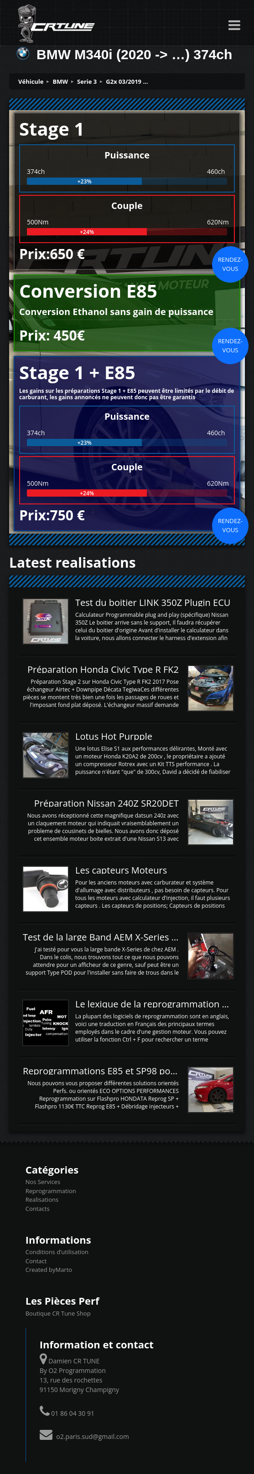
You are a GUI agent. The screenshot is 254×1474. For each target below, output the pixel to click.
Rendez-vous (230, 264)
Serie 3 (87, 81)
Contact (36, 1261)
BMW (60, 81)
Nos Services (43, 1182)
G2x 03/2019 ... (127, 81)
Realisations (42, 1199)
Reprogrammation (51, 1191)
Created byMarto (49, 1270)
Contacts (38, 1209)
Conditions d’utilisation (57, 1252)
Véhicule (31, 81)
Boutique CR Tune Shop (58, 1313)
